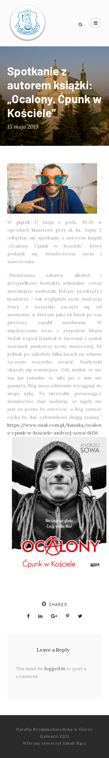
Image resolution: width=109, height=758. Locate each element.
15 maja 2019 (22, 126)
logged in (54, 668)
